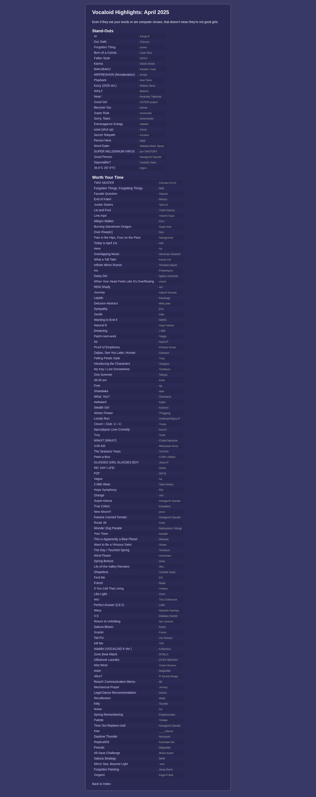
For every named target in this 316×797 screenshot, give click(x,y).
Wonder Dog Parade (108, 528)
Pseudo (99, 747)
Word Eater (102, 146)
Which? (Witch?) (105, 440)
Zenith (98, 314)
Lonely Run (102, 418)
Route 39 (100, 522)
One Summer (103, 374)
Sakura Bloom (103, 627)
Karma (98, 63)
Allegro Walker (104, 221)
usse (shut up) (103, 129)
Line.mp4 (100, 215)
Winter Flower (103, 413)
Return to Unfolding (107, 621)
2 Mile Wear (102, 484)
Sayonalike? (102, 162)
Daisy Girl (100, 276)
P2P (97, 473)
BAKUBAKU (102, 69)
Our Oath (100, 41)
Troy (97, 435)
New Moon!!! (102, 511)
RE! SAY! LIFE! (104, 468)
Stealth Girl (101, 407)
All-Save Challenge (107, 753)
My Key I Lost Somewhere (112, 369)
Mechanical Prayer (106, 687)
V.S (96, 616)
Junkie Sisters (103, 204)
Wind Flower (102, 555)
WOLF (98, 91)
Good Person (103, 157)
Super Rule (101, 113)
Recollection (102, 698)
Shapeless (101, 572)
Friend (98, 583)
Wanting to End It (105, 320)
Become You (102, 107)
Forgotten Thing (105, 47)
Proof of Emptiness (107, 347)
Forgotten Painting (106, 769)
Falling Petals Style (107, 358)
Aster (97, 670)
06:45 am (100, 380)
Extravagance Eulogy (108, 124)
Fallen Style (102, 58)
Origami (99, 775)
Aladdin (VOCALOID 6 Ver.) (113, 648)
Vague (98, 479)
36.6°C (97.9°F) (104, 168)
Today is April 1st (105, 243)
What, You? (102, 396)
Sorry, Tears (102, 118)
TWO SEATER (104, 182)
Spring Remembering (108, 714)
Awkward (100, 402)
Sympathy (101, 309)
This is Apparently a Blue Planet (115, 539)
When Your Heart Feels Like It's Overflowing (124, 281)
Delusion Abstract (106, 303)
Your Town (101, 533)
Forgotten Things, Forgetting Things (118, 188)
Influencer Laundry (106, 659)
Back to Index (101, 784)
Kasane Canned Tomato (110, 517)
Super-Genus (103, 500)
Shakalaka (101, 391)
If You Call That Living (109, 588)
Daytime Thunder (105, 736)
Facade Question (105, 193)
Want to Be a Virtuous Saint (112, 544)
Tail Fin (99, 638)
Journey (99, 292)
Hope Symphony (105, 489)
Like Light (100, 594)
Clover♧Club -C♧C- (108, 424)
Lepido (98, 298)
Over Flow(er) (103, 232)
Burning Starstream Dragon (112, 226)
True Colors (102, 506)
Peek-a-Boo (102, 457)
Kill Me (98, 643)
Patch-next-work (105, 336)
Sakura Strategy (105, 758)
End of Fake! (102, 199)
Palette (99, 720)
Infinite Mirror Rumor (108, 265)
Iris (96, 270)
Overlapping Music (106, 254)
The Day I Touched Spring (111, 550)
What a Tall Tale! (105, 259)
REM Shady (102, 287)
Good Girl (100, 102)
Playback (100, 80)
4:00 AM (99, 446)
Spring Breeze (103, 561)
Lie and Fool (102, 210)
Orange (99, 495)
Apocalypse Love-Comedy (112, 429)
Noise (98, 709)
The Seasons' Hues (107, 451)
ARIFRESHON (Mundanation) (114, 74)
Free (97, 385)
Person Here (102, 140)
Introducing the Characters (112, 363)
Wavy (97, 610)
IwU (96, 599)
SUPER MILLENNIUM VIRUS (114, 151)
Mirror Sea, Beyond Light (111, 764)
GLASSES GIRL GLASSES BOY (116, 462)
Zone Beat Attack (105, 654)
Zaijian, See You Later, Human (114, 352)
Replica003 (101, 742)
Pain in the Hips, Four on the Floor (117, 237)
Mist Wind (100, 665)
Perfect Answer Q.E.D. (109, 605)
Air (96, 341)
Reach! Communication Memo (114, 681)
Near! (97, 96)
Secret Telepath (104, 135)
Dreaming (100, 330)
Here (97, 248)
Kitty (97, 703)
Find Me (99, 577)
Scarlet (99, 632)
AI (95, 36)
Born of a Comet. (105, 52)
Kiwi (97, 731)
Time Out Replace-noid (109, 725)
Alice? (98, 676)
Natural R (100, 325)
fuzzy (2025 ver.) (105, 85)
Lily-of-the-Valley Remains (111, 566)
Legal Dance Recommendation (115, 692)
